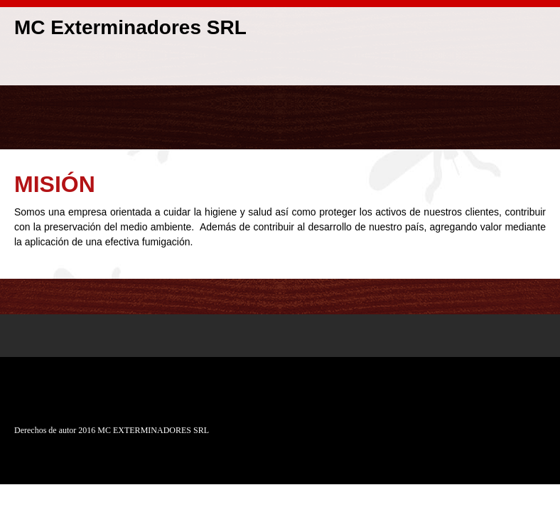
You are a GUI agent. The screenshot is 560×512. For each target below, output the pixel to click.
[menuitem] (524, 67)
